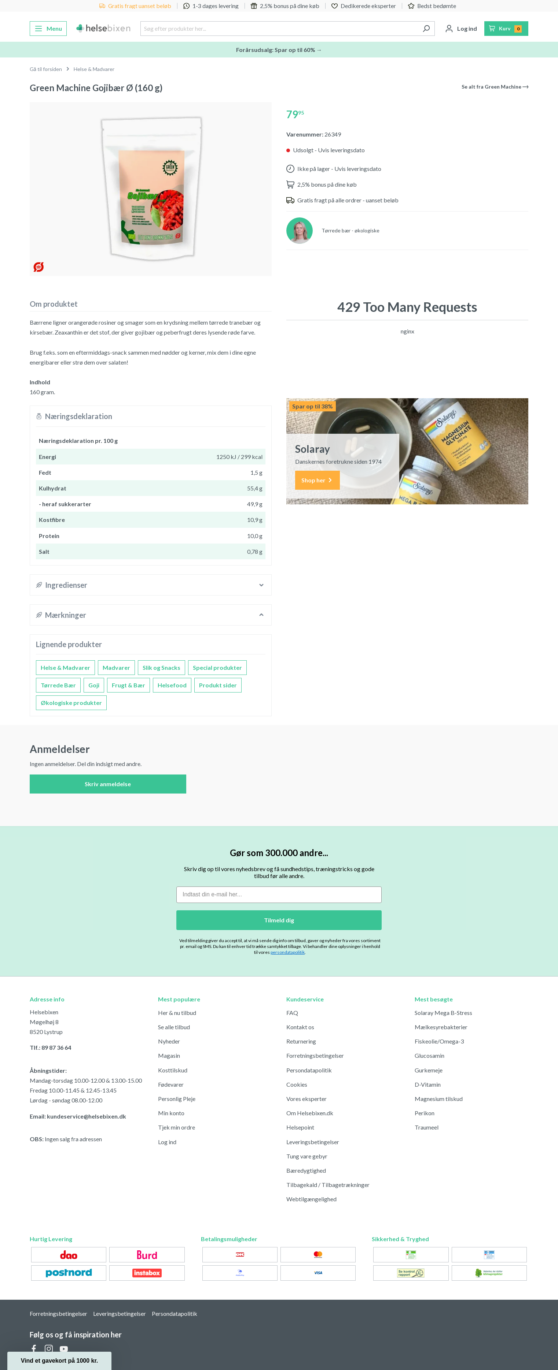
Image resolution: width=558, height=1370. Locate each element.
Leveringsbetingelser (312, 1141)
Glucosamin (429, 1055)
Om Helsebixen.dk (309, 1112)
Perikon (424, 1112)
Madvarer (116, 667)
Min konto (171, 1112)
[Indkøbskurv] (506, 28)
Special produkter (217, 667)
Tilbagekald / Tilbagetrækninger (328, 1184)
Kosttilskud (172, 1070)
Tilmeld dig (279, 920)
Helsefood (172, 685)
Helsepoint (300, 1127)
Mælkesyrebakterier (441, 1026)
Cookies (296, 1084)
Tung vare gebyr (306, 1156)
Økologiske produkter (71, 702)
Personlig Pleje (176, 1098)
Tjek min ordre (176, 1127)
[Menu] (48, 28)
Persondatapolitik (309, 1070)
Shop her (317, 480)
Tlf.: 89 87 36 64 (50, 1047)
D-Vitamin (428, 1084)
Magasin (169, 1055)
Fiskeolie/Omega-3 (439, 1041)
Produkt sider (218, 685)
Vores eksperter (306, 1098)
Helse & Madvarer (65, 667)
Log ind (167, 1141)
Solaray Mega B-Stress (443, 1012)
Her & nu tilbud (177, 1012)
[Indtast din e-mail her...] (279, 894)
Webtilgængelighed (311, 1198)
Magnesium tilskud (439, 1098)
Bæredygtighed (306, 1170)
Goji (93, 685)
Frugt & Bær (128, 685)
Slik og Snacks (161, 667)
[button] (59, 1361)
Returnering (301, 1041)
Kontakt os (300, 1026)
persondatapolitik (288, 952)
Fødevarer (171, 1084)
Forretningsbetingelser (315, 1055)
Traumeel (426, 1127)
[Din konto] (461, 29)
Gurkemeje (429, 1070)
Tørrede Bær (58, 685)
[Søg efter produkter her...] (279, 28)
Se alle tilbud (174, 1026)
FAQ (292, 1012)
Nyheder (169, 1041)
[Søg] (426, 28)
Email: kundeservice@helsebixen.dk (78, 1116)
